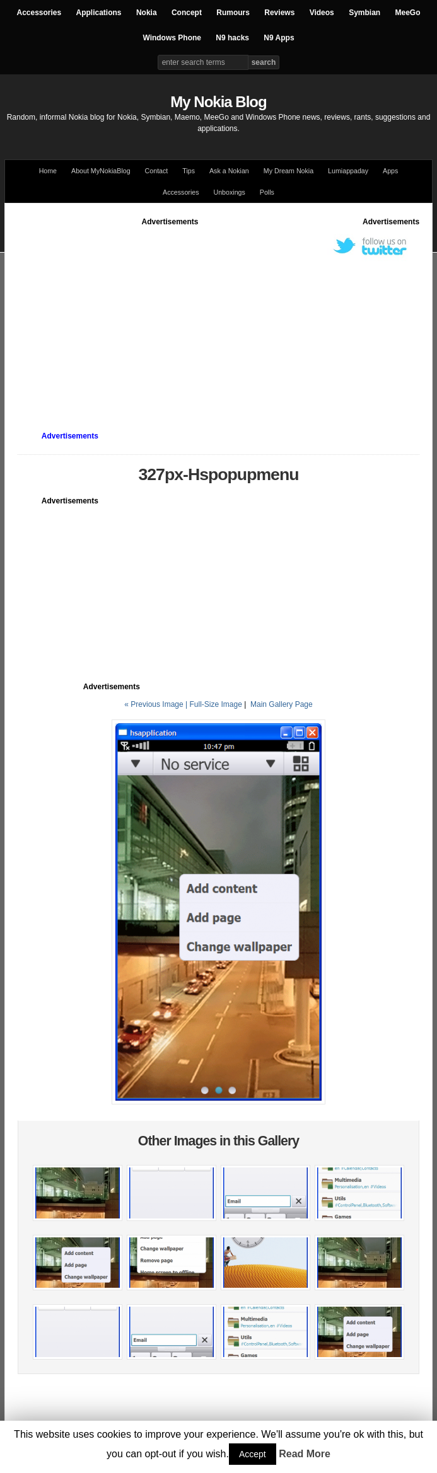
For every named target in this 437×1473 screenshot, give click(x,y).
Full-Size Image (215, 704)
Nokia (146, 12)
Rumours (233, 12)
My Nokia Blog (218, 101)
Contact (156, 171)
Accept (252, 1454)
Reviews (279, 12)
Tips (188, 171)
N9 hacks (232, 37)
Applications (99, 12)
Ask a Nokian (229, 171)
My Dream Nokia (288, 171)
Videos (322, 12)
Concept (187, 12)
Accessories (38, 12)
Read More (304, 1453)
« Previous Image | (156, 704)
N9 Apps (279, 37)
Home (48, 171)
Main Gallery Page (281, 704)
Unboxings (229, 192)
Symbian (364, 12)
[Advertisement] (227, 315)
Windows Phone (172, 37)
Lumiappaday (348, 171)
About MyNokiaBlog (101, 171)
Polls (267, 192)
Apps (390, 171)
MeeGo (408, 12)
